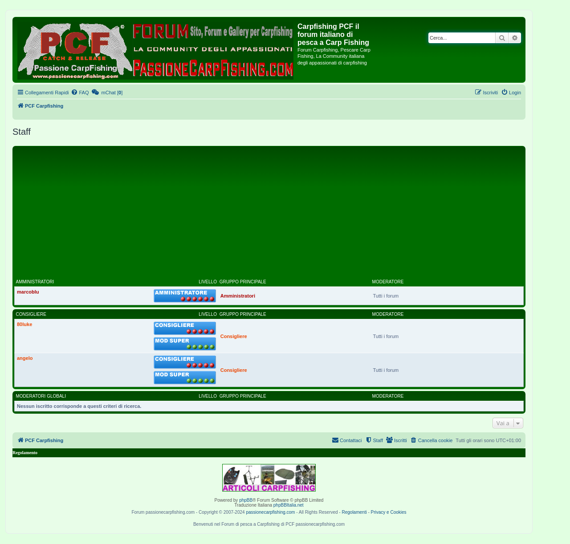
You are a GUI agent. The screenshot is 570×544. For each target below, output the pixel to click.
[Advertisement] (269, 215)
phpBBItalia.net (288, 505)
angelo (25, 358)
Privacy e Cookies (389, 512)
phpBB (245, 500)
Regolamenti (354, 512)
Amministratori (35, 281)
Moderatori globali (41, 396)
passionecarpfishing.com (270, 512)
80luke (24, 324)
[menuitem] (80, 92)
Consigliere (31, 314)
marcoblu (28, 291)
